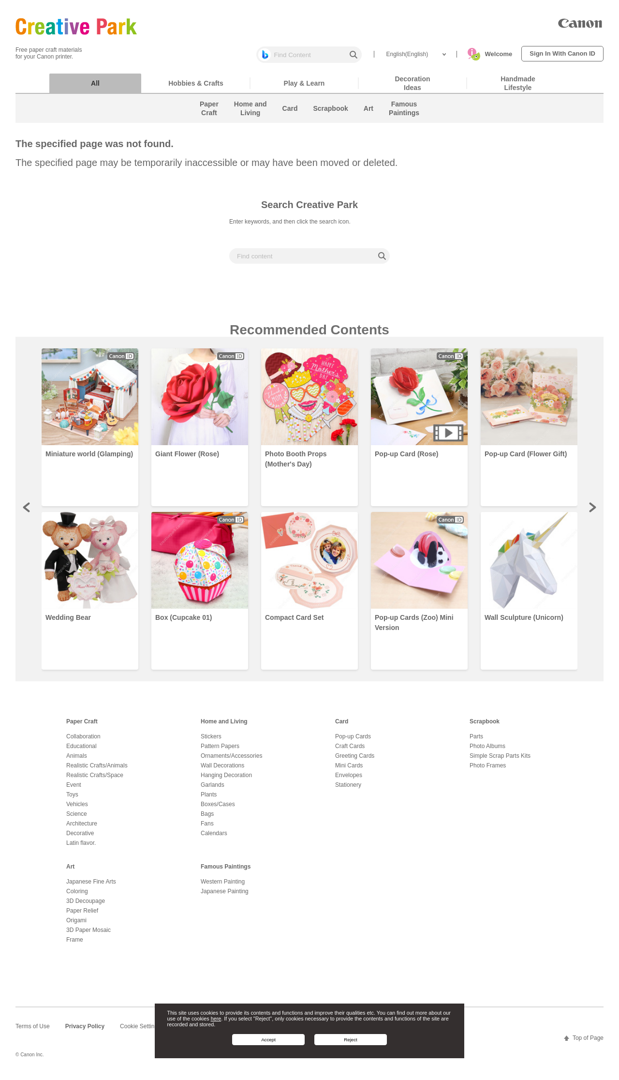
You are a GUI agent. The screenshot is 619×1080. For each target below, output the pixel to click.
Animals (76, 760)
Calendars (214, 838)
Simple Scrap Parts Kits (500, 760)
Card (341, 726)
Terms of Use (32, 1031)
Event (73, 789)
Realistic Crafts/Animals (97, 770)
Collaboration (83, 741)
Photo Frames (488, 770)
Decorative (80, 838)
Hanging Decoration (226, 780)
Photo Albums (487, 751)
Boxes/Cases (218, 809)
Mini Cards (349, 770)
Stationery (348, 789)
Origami (76, 925)
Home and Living (224, 726)
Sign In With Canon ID (562, 53)
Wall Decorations (222, 770)
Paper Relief (82, 915)
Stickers (211, 741)
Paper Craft (82, 726)
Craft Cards (350, 751)
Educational (81, 751)
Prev (27, 512)
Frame (74, 944)
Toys (72, 799)
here (216, 1018)
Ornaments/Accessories (231, 760)
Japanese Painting (225, 896)
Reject (350, 1039)
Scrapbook (485, 726)
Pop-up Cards (353, 741)
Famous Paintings (226, 871)
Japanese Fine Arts (91, 886)
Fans (207, 828)
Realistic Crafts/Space (94, 780)
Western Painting (223, 886)
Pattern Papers (220, 751)
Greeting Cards (354, 760)
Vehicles (77, 809)
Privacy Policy (84, 1031)
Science (76, 818)
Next (592, 512)
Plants (209, 799)
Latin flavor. (81, 847)
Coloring (77, 896)
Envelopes (348, 780)
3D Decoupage (85, 905)
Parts (476, 741)
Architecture (81, 828)
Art (70, 871)
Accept (268, 1039)
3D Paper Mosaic (88, 934)
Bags (207, 818)
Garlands (212, 789)
